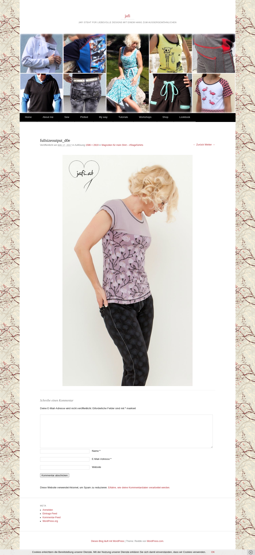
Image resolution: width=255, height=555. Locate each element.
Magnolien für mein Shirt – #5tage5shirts (122, 145)
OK (213, 552)
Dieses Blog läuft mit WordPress (107, 541)
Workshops (145, 117)
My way (103, 117)
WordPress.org (50, 521)
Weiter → (210, 144)
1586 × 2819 (92, 145)
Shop (165, 117)
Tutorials (123, 117)
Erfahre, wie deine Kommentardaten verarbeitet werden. (139, 487)
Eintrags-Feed (50, 513)
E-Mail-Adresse (101, 459)
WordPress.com (155, 541)
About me (48, 117)
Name (96, 450)
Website (96, 467)
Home (28, 117)
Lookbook (184, 117)
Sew (66, 117)
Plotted (84, 117)
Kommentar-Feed (52, 517)
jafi (127, 15)
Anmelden (48, 510)
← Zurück (198, 144)
